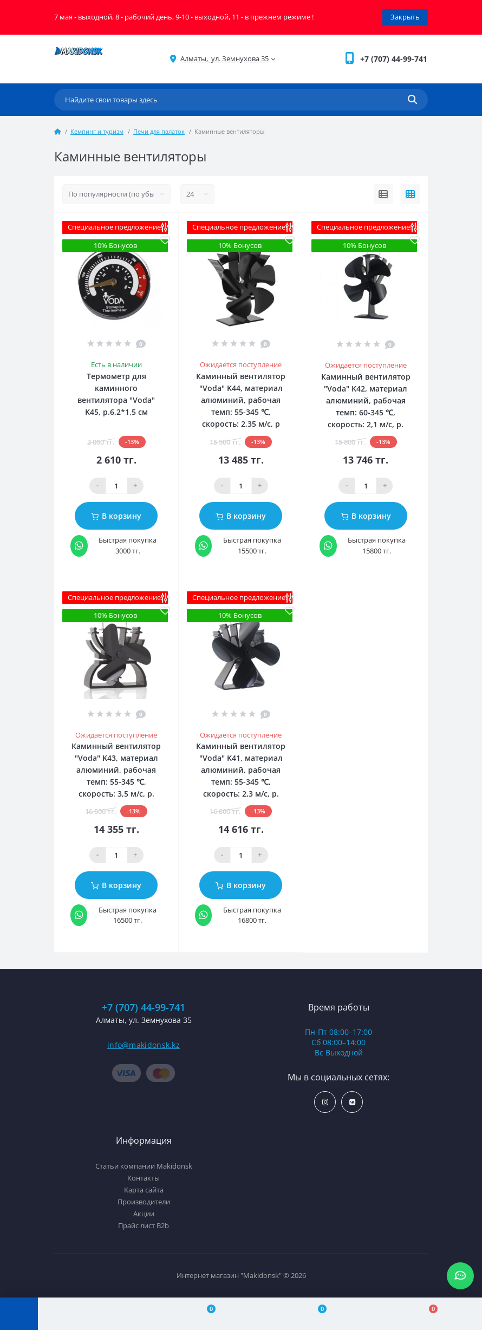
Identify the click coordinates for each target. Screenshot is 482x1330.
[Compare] (204, 1314)
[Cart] (426, 1314)
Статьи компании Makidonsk (143, 1166)
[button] (394, 58)
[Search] (412, 99)
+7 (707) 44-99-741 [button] (143, 1007)
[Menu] (19, 1314)
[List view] (383, 194)
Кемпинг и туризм (96, 131)
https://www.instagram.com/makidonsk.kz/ (325, 1102)
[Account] (93, 1314)
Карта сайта (144, 1190)
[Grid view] (410, 194)
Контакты (143, 1178)
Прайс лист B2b (143, 1225)
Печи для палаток (159, 131)
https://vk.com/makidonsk (352, 1102)
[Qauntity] (116, 486)
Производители (144, 1202)
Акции (143, 1213)
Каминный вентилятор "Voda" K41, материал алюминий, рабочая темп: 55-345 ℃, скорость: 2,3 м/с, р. (240, 770)
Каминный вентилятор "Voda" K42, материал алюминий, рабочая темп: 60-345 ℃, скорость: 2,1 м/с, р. (366, 400)
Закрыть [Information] (405, 17)
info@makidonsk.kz (143, 1045)
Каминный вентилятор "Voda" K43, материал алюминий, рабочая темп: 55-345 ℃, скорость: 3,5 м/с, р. (116, 770)
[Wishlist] (315, 1314)
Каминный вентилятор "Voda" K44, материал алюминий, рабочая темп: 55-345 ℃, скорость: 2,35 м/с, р (240, 400)
